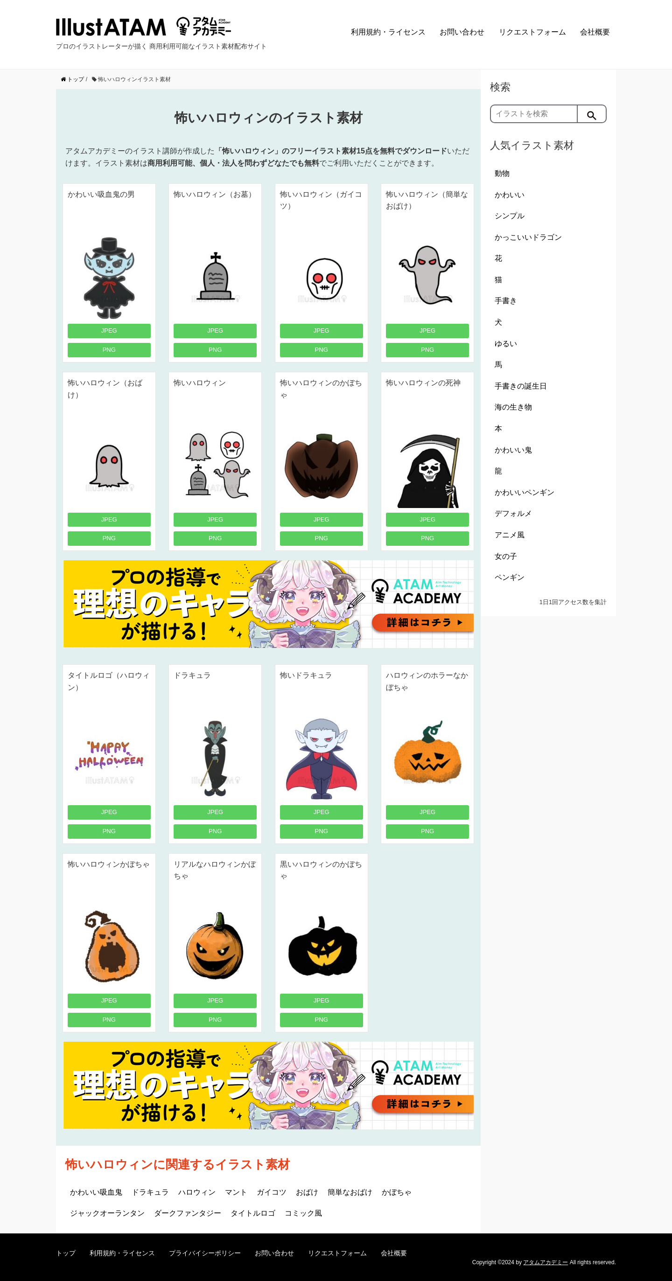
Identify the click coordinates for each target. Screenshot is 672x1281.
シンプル (510, 216)
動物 (502, 173)
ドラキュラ (150, 1192)
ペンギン (510, 577)
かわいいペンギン (524, 492)
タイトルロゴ (253, 1213)
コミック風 (303, 1213)
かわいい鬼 (513, 450)
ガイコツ (272, 1192)
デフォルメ (513, 513)
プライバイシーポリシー (205, 1253)
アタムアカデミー (545, 1262)
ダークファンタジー (187, 1213)
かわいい (510, 195)
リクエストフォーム (532, 32)
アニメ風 (510, 535)
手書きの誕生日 (521, 386)
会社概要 (595, 32)
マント (236, 1192)
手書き (506, 301)
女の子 (506, 556)
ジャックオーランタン (107, 1213)
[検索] (592, 113)
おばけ (307, 1192)
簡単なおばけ (350, 1192)
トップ (66, 1253)
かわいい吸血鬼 (96, 1192)
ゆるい (506, 344)
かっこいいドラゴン (528, 237)
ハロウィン (197, 1192)
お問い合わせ (462, 32)
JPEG (109, 330)
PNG (109, 349)
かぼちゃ (397, 1192)
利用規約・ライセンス (388, 32)
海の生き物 (513, 407)
